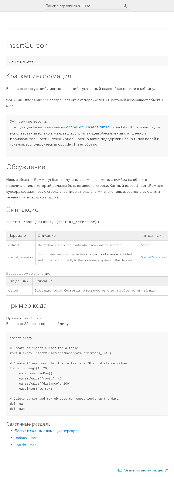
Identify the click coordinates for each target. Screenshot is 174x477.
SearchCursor (25, 443)
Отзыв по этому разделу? (146, 468)
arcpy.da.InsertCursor (89, 126)
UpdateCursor (25, 436)
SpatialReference (153, 255)
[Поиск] (125, 6)
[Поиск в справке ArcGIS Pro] (83, 6)
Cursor (13, 289)
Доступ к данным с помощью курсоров (46, 429)
